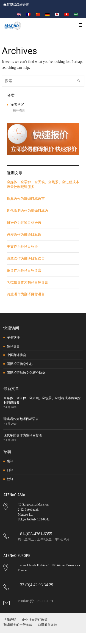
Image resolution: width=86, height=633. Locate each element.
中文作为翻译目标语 (22, 246)
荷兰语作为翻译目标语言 (26, 294)
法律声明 (9, 620)
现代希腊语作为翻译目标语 (27, 211)
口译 (10, 470)
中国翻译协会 (16, 355)
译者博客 (17, 104)
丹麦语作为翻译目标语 (24, 234)
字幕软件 (13, 337)
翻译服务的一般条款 (17, 625)
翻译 (10, 461)
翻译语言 (19, 110)
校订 (10, 479)
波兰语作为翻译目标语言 (26, 258)
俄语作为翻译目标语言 (24, 270)
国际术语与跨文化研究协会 (26, 373)
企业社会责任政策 (34, 620)
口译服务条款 (47, 625)
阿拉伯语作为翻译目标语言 (27, 282)
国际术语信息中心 (20, 364)
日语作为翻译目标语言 (24, 222)
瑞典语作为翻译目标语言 (26, 199)
